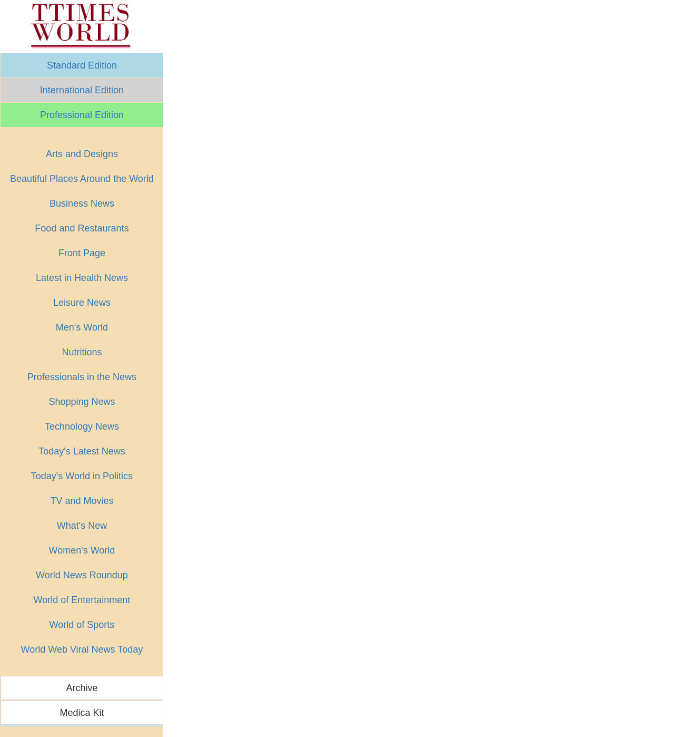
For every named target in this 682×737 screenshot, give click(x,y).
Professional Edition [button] (82, 115)
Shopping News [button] (81, 401)
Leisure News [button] (82, 302)
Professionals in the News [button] (81, 377)
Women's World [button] (82, 550)
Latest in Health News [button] (82, 278)
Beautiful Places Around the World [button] (82, 178)
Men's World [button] (82, 327)
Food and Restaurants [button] (82, 228)
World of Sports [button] (82, 624)
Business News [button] (82, 203)
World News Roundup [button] (82, 575)
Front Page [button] (81, 253)
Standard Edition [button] (82, 65)
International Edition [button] (82, 90)
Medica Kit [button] (82, 712)
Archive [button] (81, 688)
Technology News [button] (82, 426)
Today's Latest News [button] (81, 451)
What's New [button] (82, 525)
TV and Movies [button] (81, 501)
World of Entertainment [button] (82, 600)
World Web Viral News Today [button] (82, 649)
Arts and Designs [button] (82, 154)
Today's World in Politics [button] (82, 476)
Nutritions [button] (82, 352)
